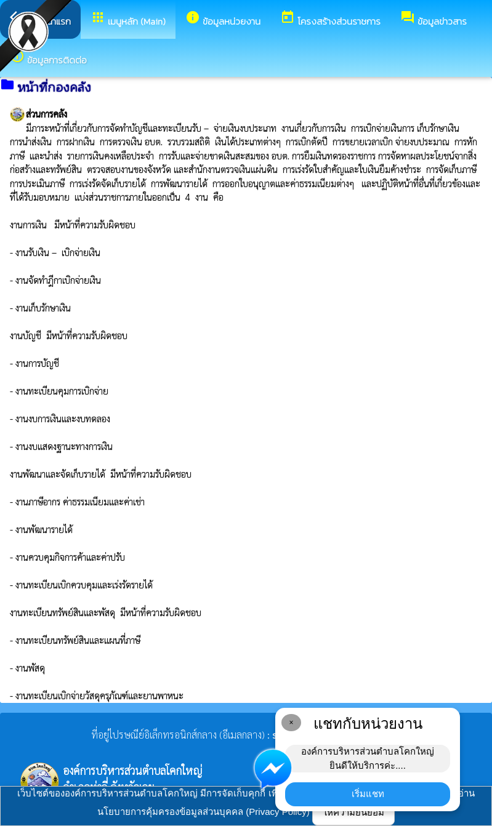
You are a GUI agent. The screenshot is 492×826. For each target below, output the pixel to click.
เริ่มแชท (368, 793)
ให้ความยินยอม (353, 812)
